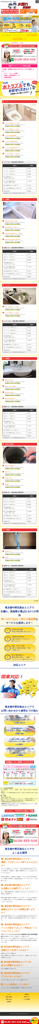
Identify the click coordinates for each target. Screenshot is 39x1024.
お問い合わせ (9, 999)
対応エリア (26, 996)
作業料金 (27, 994)
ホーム (8, 994)
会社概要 (9, 1001)
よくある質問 (27, 999)
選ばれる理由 (9, 996)
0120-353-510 (18, 878)
